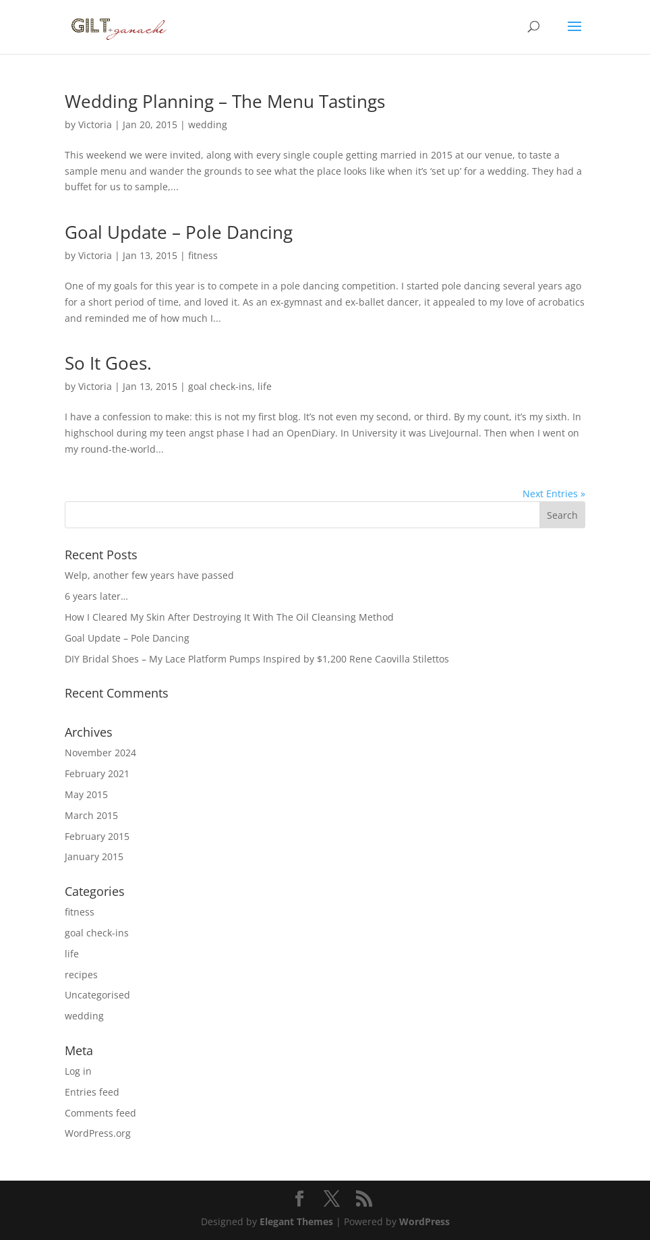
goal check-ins (220, 386)
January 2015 (94, 856)
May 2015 (86, 794)
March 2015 (91, 815)
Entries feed (92, 1092)
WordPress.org (98, 1133)
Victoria (95, 124)
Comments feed (100, 1112)
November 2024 (100, 752)
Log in (78, 1071)
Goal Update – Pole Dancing (179, 232)
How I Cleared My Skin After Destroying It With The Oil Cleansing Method (229, 617)
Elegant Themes (296, 1221)
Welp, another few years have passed (149, 575)
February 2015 (97, 836)
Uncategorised (97, 994)
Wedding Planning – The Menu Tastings (225, 101)
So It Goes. (108, 363)
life (265, 386)
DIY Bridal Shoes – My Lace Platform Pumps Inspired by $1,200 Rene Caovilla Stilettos (257, 658)
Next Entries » (554, 493)
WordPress (424, 1221)
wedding (207, 124)
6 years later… (96, 596)
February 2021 (97, 773)
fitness (203, 255)
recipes (81, 974)
